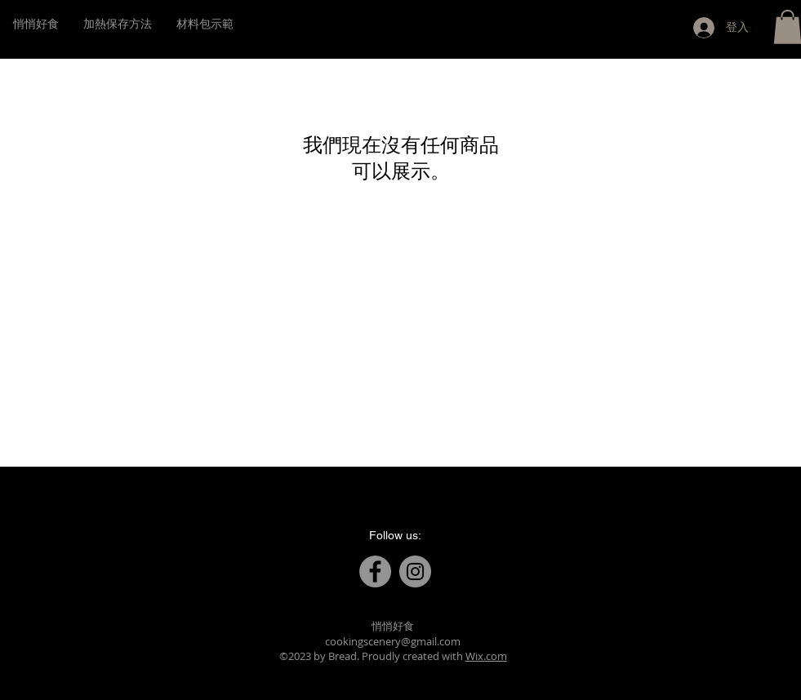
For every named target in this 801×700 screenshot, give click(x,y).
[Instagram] (415, 571)
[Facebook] (375, 571)
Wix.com (486, 656)
